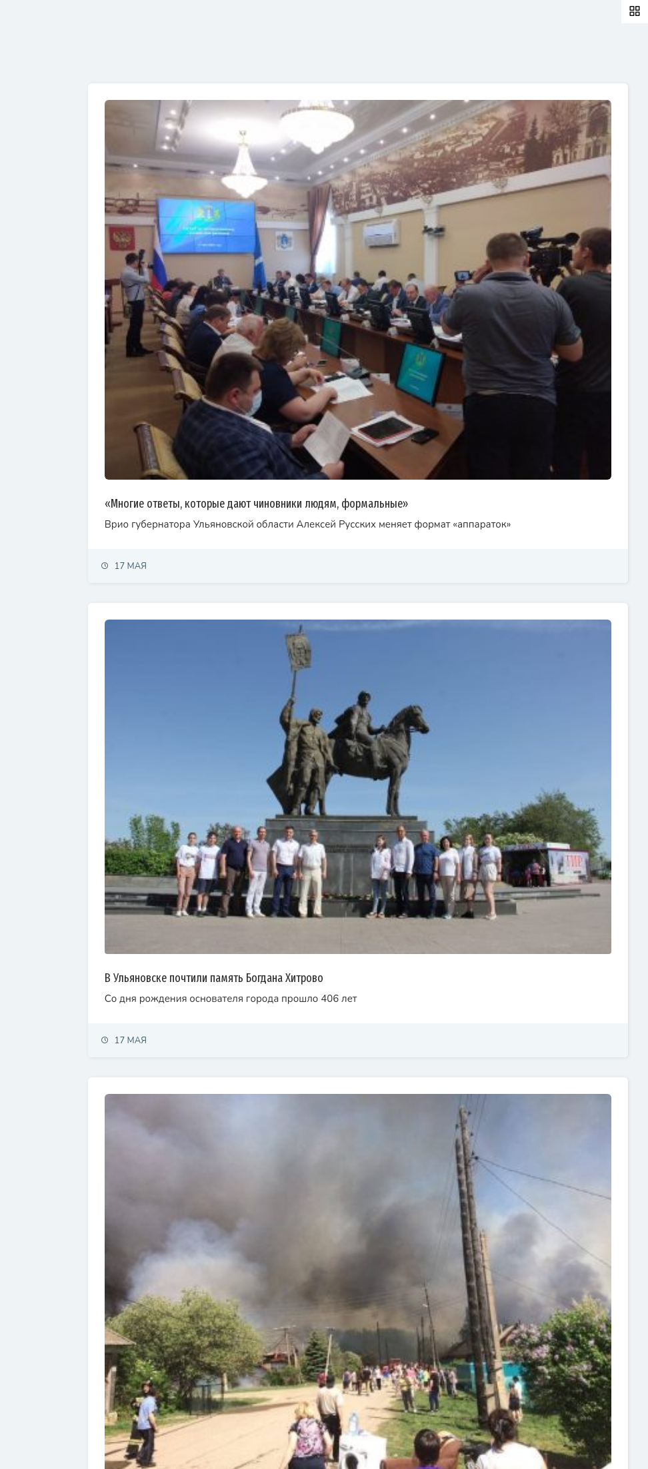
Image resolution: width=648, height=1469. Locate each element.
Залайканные (233, 55)
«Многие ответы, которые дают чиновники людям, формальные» (368, 422)
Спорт (25, 300)
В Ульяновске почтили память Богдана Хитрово (326, 836)
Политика (32, 154)
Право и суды (40, 213)
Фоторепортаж (43, 358)
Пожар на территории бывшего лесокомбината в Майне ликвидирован (379, 1272)
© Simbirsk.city (242, 1443)
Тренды (28, 329)
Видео (26, 388)
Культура (31, 271)
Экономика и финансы (57, 183)
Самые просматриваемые (348, 55)
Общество (33, 242)
